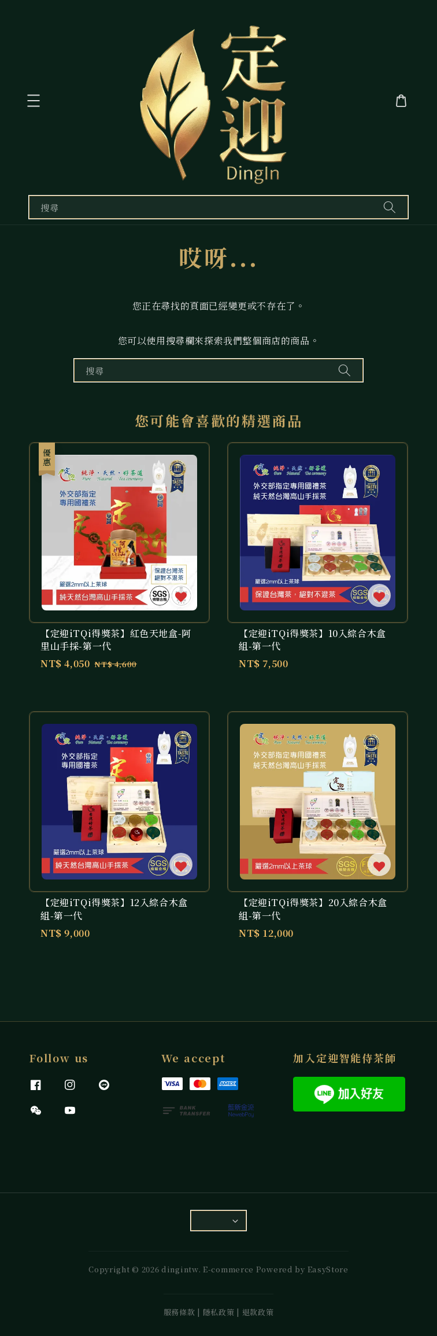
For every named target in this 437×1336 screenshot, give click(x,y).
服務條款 (179, 1311)
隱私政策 (219, 1311)
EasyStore (328, 1269)
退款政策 (258, 1311)
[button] (34, 100)
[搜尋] (389, 207)
